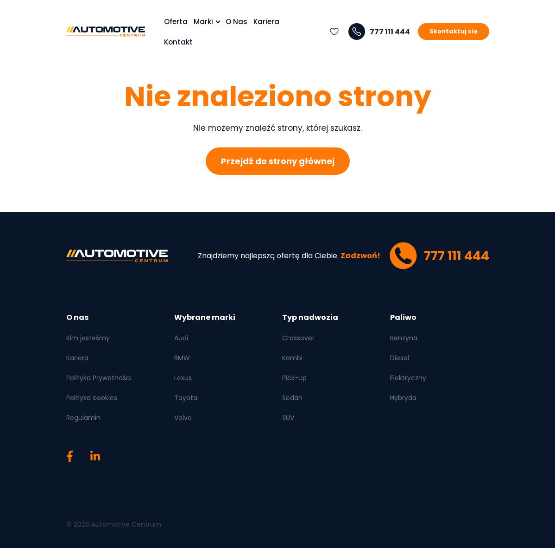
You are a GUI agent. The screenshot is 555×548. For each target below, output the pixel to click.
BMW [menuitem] (182, 358)
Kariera (266, 21)
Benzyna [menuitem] (403, 338)
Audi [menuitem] (181, 338)
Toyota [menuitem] (185, 397)
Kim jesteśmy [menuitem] (88, 338)
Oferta (176, 21)
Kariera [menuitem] (77, 358)
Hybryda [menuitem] (403, 397)
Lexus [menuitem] (183, 377)
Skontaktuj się (453, 31)
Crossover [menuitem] (298, 338)
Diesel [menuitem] (399, 358)
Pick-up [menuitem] (294, 377)
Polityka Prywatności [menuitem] (99, 377)
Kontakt (178, 42)
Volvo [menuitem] (183, 417)
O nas (236, 21)
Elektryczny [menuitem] (408, 377)
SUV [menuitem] (288, 417)
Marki (203, 21)
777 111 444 (390, 32)
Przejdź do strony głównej (277, 161)
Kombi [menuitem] (292, 358)
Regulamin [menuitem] (83, 417)
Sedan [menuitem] (292, 397)
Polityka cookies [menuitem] (91, 397)
